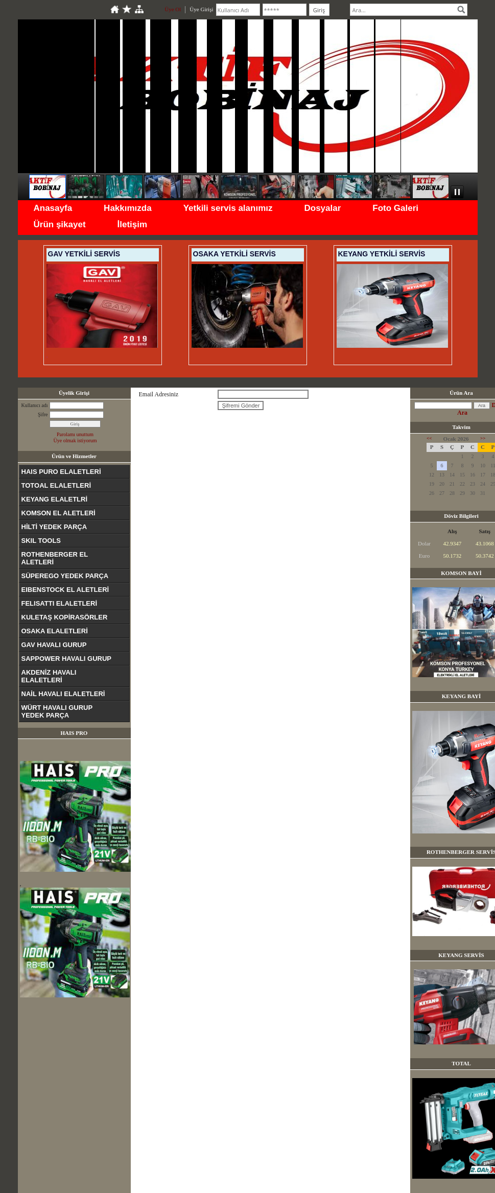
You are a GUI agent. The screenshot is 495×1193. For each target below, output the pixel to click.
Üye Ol (172, 9)
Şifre (43, 414)
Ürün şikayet (60, 224)
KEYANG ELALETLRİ (54, 499)
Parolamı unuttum (75, 434)
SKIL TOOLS (41, 540)
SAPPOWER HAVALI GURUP (66, 658)
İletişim (132, 224)
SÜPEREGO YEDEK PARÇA (65, 576)
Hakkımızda (128, 208)
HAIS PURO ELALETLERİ (61, 471)
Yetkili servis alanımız (228, 208)
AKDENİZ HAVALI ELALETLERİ (49, 676)
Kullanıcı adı (34, 405)
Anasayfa (53, 208)
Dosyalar (322, 208)
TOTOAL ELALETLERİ (56, 485)
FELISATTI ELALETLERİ (59, 603)
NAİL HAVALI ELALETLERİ (63, 694)
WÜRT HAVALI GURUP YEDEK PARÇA (57, 711)
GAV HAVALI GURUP (54, 645)
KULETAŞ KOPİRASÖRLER (64, 617)
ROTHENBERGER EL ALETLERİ (54, 558)
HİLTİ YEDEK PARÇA (54, 527)
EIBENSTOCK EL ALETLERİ (65, 589)
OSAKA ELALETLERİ (54, 631)
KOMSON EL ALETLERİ (58, 513)
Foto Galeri (395, 208)
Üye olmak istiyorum (75, 440)
